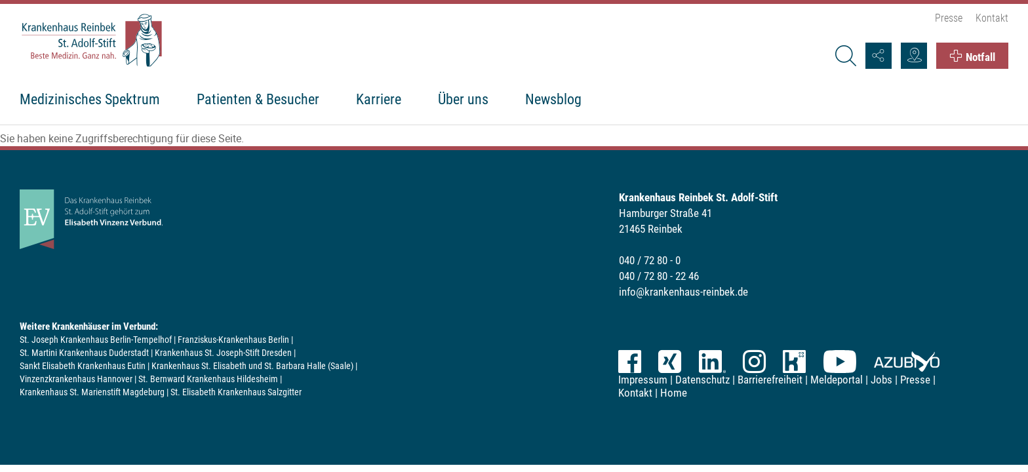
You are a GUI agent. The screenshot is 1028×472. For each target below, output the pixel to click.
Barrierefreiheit (770, 379)
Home (673, 392)
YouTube (840, 361)
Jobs (881, 379)
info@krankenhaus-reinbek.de (683, 291)
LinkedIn (712, 361)
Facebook (629, 361)
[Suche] (845, 56)
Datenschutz (702, 379)
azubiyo (906, 361)
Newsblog (553, 99)
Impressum (642, 379)
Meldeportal (836, 379)
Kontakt (992, 18)
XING (669, 361)
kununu (794, 361)
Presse (948, 18)
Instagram (754, 361)
